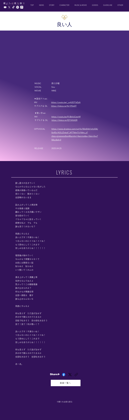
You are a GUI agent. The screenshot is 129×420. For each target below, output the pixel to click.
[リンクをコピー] (76, 374)
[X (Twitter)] (70, 374)
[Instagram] (17, 7)
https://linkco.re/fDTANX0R (64, 120)
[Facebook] (63, 374)
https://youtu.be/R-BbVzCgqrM (65, 117)
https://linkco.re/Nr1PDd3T (64, 106)
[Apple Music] (21, 7)
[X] (9, 7)
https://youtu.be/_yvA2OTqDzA (65, 102)
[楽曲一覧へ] (65, 383)
